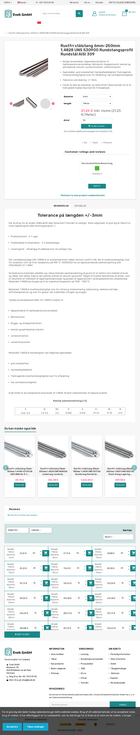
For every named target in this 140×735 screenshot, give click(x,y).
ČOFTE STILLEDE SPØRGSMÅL (122, 2)
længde (67, 103)
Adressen (115, 674)
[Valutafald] (8, 2)
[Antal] (96, 120)
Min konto (74, 2)
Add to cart (46, 554)
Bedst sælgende (58, 669)
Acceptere (12, 727)
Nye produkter (57, 664)
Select (109, 537)
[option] (19, 467)
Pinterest (106, 143)
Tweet (94, 143)
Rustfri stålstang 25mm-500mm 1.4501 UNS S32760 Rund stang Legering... (120, 471)
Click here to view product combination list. (83, 195)
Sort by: (127, 530)
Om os (87, 2)
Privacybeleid (87, 664)
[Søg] (62, 13)
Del (84, 143)
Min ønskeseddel (118, 683)
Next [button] (134, 468)
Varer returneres (118, 659)
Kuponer (114, 678)
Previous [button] (6, 468)
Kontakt (99, 2)
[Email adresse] (79, 705)
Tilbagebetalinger (118, 669)
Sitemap (55, 674)
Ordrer (113, 664)
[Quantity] (35, 554)
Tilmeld (122, 705)
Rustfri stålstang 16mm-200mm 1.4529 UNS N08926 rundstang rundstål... (53, 471)
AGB (83, 669)
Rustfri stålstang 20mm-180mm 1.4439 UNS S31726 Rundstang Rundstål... (86, 471)
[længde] (96, 103)
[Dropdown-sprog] (23, 2)
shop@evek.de (28, 680)
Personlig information (120, 655)
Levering (84, 655)
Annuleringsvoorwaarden (92, 659)
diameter (68, 96)
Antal (66, 120)
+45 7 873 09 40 (45, 2)
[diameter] (96, 96)
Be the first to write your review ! (22, 515)
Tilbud (53, 659)
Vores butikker (57, 655)
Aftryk (84, 678)
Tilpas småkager (35, 727)
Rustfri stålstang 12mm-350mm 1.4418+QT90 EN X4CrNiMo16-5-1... (19, 471)
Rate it (97, 186)
